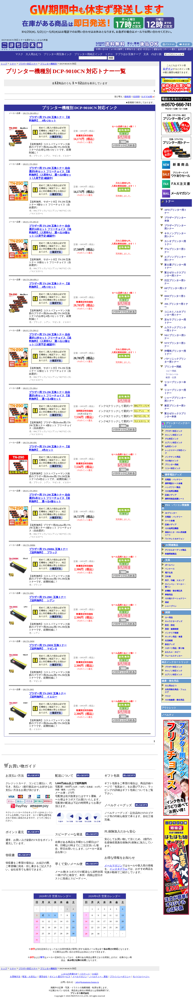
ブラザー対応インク (173, 431)
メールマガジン (113, 865)
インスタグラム (118, 869)
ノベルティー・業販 (98, 976)
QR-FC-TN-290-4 (30, 388)
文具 (146, 54)
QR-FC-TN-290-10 (30, 222)
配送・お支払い (29, 976)
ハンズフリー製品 (172, 487)
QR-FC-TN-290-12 (30, 330)
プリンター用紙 (172, 366)
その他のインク (171, 461)
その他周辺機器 (171, 491)
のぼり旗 (156, 54)
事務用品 (169, 594)
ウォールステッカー (173, 656)
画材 (167, 602)
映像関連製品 (171, 554)
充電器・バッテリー (173, 479)
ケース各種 (170, 521)
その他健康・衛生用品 (174, 700)
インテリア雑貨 (171, 633)
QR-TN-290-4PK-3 (30, 280)
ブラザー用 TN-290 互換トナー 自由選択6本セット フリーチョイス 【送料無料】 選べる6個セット (49, 498)
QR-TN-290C (28, 593)
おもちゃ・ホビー (172, 652)
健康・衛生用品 (170, 681)
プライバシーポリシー (120, 976)
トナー (109, 54)
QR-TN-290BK (29, 545)
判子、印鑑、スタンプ (174, 580)
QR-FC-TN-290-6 (30, 491)
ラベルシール (172, 374)
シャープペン (171, 606)
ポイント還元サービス (59, 976)
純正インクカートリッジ (175, 662)
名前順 (136, 96)
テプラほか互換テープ (128, 54)
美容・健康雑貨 (171, 629)
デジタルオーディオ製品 (175, 550)
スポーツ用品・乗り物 (174, 648)
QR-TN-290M (28, 641)
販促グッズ (170, 644)
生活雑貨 (169, 640)
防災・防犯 (170, 625)
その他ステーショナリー (175, 598)
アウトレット (169, 707)
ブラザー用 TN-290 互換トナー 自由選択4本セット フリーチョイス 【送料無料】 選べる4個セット (49, 395)
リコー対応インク (172, 468)
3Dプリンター (171, 513)
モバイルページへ (141, 976)
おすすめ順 (147, 96)
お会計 (95, 974)
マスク (19, 54)
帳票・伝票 (171, 377)
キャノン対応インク (173, 435)
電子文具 (169, 573)
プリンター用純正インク (88, 54)
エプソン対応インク (173, 443)
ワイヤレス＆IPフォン (174, 539)
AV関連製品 (171, 545)
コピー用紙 (171, 371)
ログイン (168, 69)
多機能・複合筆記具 (173, 591)
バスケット (85, 974)
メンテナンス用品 (172, 457)
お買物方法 (15, 976)
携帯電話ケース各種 (173, 483)
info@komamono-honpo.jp (87, 982)
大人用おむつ (33, 54)
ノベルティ (168, 715)
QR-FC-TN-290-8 (30, 164)
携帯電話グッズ (173, 474)
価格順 (127, 96)
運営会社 (43, 976)
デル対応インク (171, 439)
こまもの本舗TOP (69, 974)
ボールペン (170, 565)
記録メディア (171, 495)
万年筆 (168, 576)
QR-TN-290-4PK (30, 443)
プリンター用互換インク (58, 54)
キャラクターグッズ (173, 621)
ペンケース (170, 569)
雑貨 (167, 612)
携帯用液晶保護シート (174, 499)
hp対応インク (171, 446)
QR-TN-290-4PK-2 (30, 113)
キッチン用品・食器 (173, 637)
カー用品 (169, 617)
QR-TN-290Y (28, 689)
